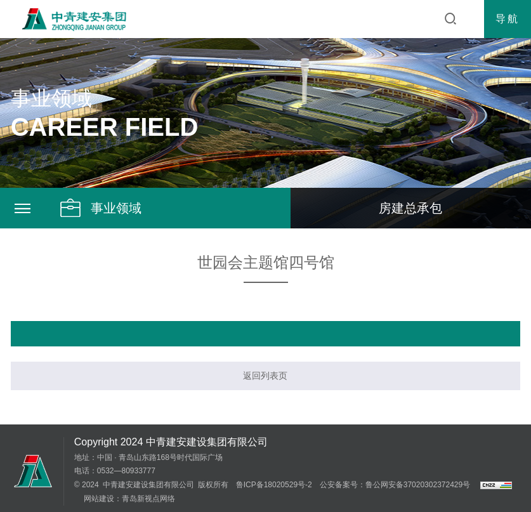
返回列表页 (265, 376)
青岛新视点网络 (148, 498)
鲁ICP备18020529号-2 (274, 484)
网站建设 (99, 498)
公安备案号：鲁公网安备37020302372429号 (395, 484)
